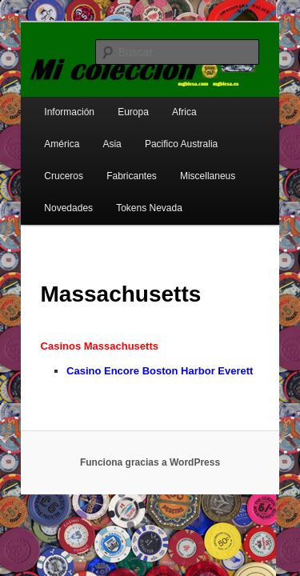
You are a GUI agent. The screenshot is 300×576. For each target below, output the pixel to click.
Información (51, 101)
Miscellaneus (127, 165)
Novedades (203, 165)
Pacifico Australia (105, 133)
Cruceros (184, 133)
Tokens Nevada (59, 197)
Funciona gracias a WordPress (150, 452)
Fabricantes (51, 165)
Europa (115, 101)
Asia (35, 133)
